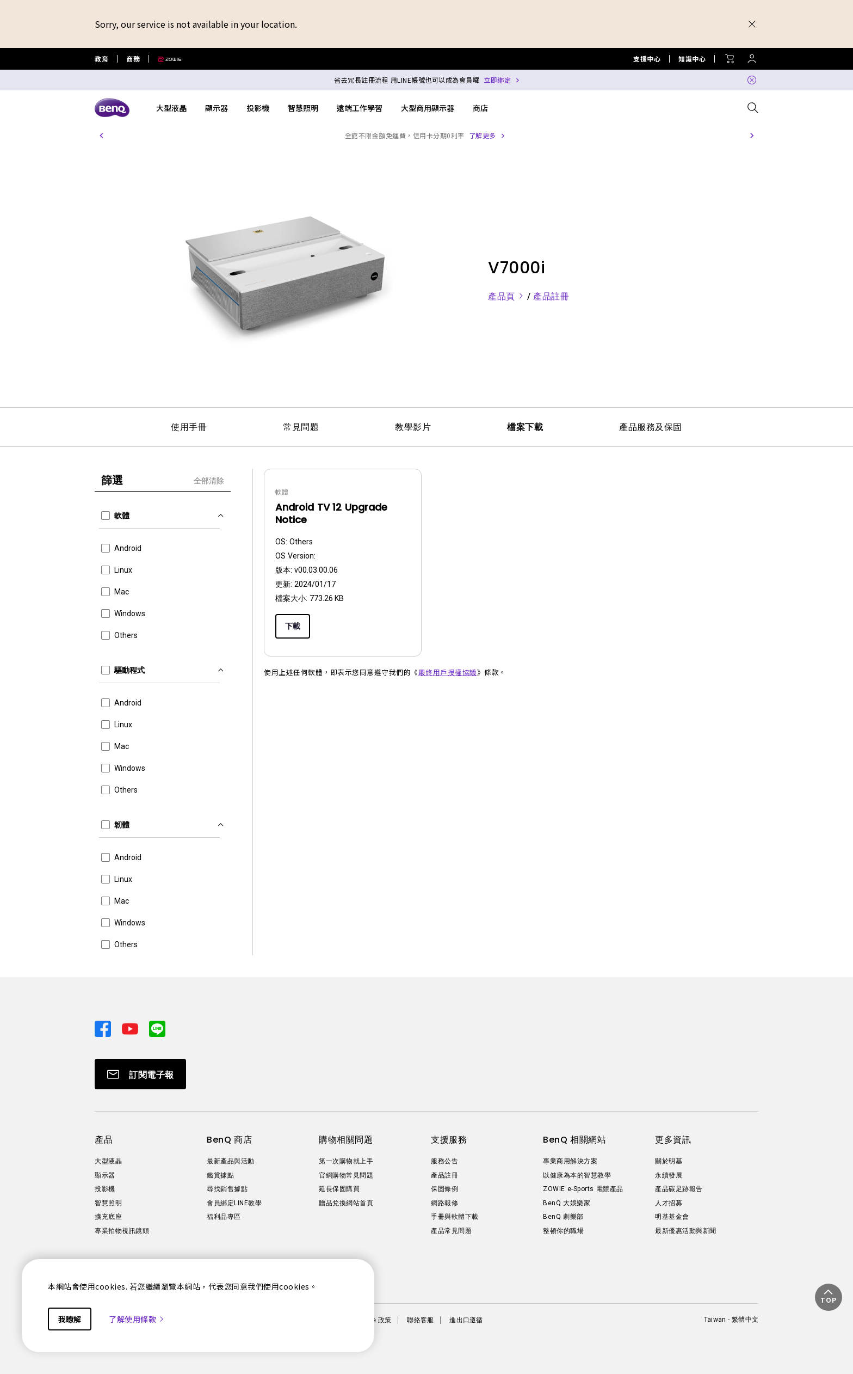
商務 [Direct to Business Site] (133, 59)
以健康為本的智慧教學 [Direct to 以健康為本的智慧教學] (577, 1175)
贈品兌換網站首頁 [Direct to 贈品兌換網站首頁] (346, 1203)
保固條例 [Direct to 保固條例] (444, 1189)
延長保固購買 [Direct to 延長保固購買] (339, 1189)
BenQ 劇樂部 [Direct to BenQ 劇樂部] (563, 1216)
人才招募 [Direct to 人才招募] (668, 1203)
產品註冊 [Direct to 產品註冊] (444, 1175)
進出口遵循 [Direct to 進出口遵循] (466, 1320)
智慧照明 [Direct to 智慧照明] (108, 1203)
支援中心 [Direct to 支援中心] (646, 59)
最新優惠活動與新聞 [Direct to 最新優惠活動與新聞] (685, 1231)
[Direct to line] (157, 1027)
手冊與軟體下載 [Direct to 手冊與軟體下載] (455, 1216)
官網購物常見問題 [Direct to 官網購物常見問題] (346, 1175)
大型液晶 (171, 107)
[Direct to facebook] (104, 1027)
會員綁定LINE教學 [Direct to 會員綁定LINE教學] (234, 1203)
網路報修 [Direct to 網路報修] (444, 1203)
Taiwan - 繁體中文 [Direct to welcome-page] (731, 1319)
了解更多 (508, 135)
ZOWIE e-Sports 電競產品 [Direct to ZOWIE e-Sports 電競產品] (583, 1189)
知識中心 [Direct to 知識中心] (692, 59)
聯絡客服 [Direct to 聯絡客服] (420, 1320)
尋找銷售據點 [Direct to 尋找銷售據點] (227, 1189)
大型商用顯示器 (427, 107)
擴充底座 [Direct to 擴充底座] (108, 1216)
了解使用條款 (137, 1319)
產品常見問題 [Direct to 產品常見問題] (451, 1231)
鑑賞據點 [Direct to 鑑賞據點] (220, 1175)
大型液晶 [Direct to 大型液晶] (108, 1161)
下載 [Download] (292, 626)
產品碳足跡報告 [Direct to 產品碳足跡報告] (679, 1189)
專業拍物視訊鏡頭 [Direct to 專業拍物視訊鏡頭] (122, 1231)
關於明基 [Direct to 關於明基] (668, 1161)
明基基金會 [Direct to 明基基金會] (672, 1216)
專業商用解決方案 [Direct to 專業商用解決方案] (570, 1161)
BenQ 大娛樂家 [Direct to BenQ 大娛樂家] (566, 1203)
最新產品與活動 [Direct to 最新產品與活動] (231, 1161)
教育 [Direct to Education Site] (101, 59)
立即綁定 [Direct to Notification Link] (497, 79)
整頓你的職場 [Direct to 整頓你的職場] (563, 1231)
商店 (480, 107)
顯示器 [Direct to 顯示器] (105, 1175)
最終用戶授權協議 (447, 672)
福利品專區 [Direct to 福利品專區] (224, 1216)
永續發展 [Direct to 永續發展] (668, 1175)
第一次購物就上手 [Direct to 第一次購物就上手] (346, 1161)
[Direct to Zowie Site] (165, 58)
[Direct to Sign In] (751, 55)
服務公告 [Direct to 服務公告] (444, 1161)
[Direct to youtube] (131, 1027)
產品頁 (507, 296)
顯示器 (216, 107)
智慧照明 (303, 107)
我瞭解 (69, 1319)
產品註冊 (551, 296)
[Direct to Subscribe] (140, 1074)
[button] (101, 135)
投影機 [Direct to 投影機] (105, 1189)
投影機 (257, 107)
